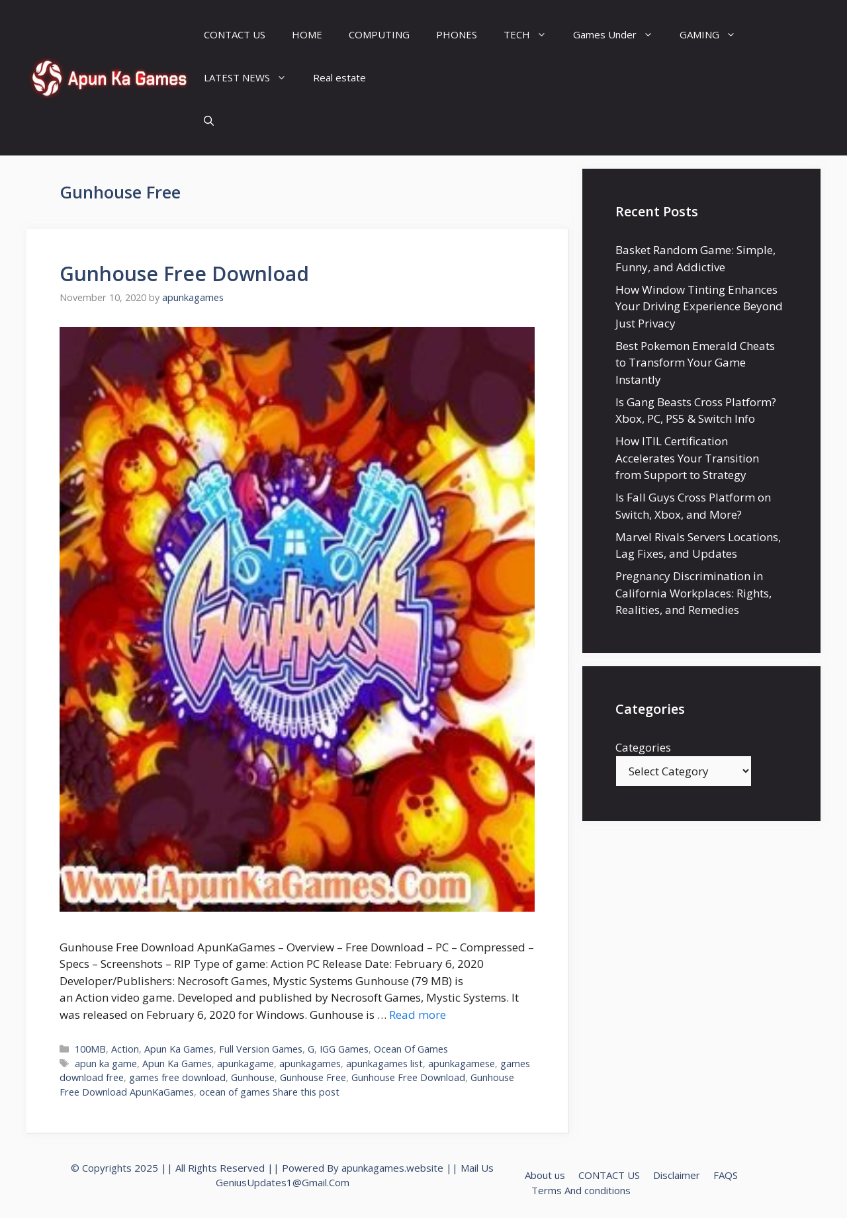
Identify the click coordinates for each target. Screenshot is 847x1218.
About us (545, 1175)
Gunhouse (253, 1077)
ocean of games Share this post (269, 1092)
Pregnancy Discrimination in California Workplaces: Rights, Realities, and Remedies (693, 592)
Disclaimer (676, 1175)
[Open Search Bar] (209, 120)
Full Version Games (260, 1049)
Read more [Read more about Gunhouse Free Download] (417, 1014)
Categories (643, 747)
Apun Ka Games (179, 1049)
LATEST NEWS (252, 77)
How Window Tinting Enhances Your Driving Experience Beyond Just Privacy (699, 306)
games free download (177, 1077)
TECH (532, 34)
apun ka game (106, 1063)
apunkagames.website (392, 1167)
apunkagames (310, 1063)
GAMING (714, 34)
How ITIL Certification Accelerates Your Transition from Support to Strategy (687, 457)
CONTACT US (234, 34)
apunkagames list (384, 1063)
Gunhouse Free (313, 1077)
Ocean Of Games (411, 1049)
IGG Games (344, 1049)
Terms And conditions (581, 1190)
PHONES (456, 34)
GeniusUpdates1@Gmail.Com (282, 1182)
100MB (90, 1049)
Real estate (339, 77)
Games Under (619, 34)
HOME (307, 34)
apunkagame (245, 1063)
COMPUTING (379, 34)
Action (125, 1049)
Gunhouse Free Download (184, 273)
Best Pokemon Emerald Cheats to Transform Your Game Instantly (695, 362)
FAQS (725, 1175)
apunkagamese (461, 1063)
